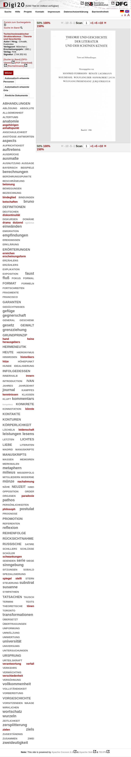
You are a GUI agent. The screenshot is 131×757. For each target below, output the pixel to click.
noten (31, 486)
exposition (10, 273)
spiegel (7, 578)
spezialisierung (14, 574)
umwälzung (11, 632)
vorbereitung (13, 693)
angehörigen (11, 125)
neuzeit (19, 486)
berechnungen (15, 172)
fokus (16, 278)
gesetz (8, 325)
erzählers (10, 264)
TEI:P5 (102, 752)
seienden (9, 560)
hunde (7, 365)
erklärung (11, 244)
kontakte (11, 413)
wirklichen (11, 707)
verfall (30, 663)
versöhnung (12, 679)
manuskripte (24, 449)
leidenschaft (26, 429)
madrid (8, 449)
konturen (12, 419)
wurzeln (9, 716)
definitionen (14, 206)
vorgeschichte (17, 697)
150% (40, 26)
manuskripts (14, 454)
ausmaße (11, 158)
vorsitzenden (13, 703)
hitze (6, 361)
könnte (29, 408)
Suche (7, 11)
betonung (9, 184)
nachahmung (25, 481)
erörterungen (16, 249)
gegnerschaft (14, 315)
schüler (9, 553)
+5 (96, 22)
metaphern (12, 468)
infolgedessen (16, 370)
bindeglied (9, 197)
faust (29, 273)
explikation (11, 269)
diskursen (10, 219)
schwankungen (12, 556)
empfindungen (15, 235)
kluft (7, 398)
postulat (27, 509)
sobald (28, 569)
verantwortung (12, 663)
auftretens (11, 149)
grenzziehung (14, 330)
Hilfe (17, 11)
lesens (28, 434)
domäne (28, 219)
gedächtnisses (14, 306)
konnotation (12, 408)
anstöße (10, 136)
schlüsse (27, 548)
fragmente (11, 292)
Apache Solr (86, 752)
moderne (27, 477)
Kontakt (39, 11)
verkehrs (10, 667)
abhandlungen (16, 103)
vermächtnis (12, 672)
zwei (31, 738)
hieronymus (25, 352)
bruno (29, 201)
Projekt (28, 11)
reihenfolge (14, 532)
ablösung (10, 108)
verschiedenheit (13, 675)
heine (30, 338)
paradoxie (27, 495)
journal (9, 390)
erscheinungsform (14, 256)
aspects (9, 141)
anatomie (11, 121)
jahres (8, 385)
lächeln (9, 429)
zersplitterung (15, 725)
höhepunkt (26, 361)
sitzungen (10, 569)
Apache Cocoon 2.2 (62, 752)
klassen (28, 394)
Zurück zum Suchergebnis (17, 22)
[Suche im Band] (12, 59)
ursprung (12, 655)
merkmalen (11, 463)
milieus (9, 472)
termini (8, 601)
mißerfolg (25, 472)
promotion (13, 518)
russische (12, 543)
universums (11, 646)
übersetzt (10, 619)
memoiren (27, 459)
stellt (19, 578)
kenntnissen (10, 394)
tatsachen (12, 596)
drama (7, 222)
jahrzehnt (26, 385)
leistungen (12, 434)
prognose (10, 513)
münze (8, 481)
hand (6, 338)
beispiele (27, 167)
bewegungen (12, 188)
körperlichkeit (17, 424)
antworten (25, 136)
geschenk (27, 320)
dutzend (18, 222)
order (29, 491)
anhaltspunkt (11, 128)
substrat (26, 582)
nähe (6, 486)
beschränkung (14, 180)
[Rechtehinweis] (16, 66)
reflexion (10, 527)
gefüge (9, 311)
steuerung (11, 582)
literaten (27, 444)
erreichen (8, 253)
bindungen (26, 197)
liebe (7, 444)
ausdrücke (11, 154)
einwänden (12, 226)
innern (30, 375)
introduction (12, 381)
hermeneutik (14, 346)
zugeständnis (13, 734)
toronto (9, 610)
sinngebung (13, 565)
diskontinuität (11, 215)
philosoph (9, 509)
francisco (10, 296)
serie (21, 560)
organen (9, 495)
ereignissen (11, 239)
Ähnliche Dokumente (16, 95)
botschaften (10, 201)
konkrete (25, 403)
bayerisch (10, 167)
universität (12, 641)
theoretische (13, 606)
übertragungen (14, 623)
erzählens (10, 260)
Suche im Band (11, 27)
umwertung (11, 637)
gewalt (27, 324)
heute (8, 351)
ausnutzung (11, 163)
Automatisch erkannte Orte (16, 89)
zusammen (10, 738)
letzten (8, 439)
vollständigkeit (15, 688)
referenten (11, 523)
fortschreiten (13, 288)
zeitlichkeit (11, 720)
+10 (101, 22)
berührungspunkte (17, 176)
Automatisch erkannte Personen (16, 80)
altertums (10, 117)
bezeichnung (12, 192)
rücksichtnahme (18, 538)
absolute (27, 108)
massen (8, 459)
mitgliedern (11, 477)
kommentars (23, 398)
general (9, 320)
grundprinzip (15, 334)
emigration (11, 231)
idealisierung (24, 365)
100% (46, 22)
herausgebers (11, 342)
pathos (9, 500)
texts (30, 601)
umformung (11, 628)
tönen (30, 606)
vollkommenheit (17, 684)
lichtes (27, 438)
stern (29, 578)
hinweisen (10, 357)
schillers (10, 548)
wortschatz (12, 711)
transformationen (18, 614)
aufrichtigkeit (13, 145)
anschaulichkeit (15, 132)
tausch (29, 597)
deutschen (10, 211)
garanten (12, 301)
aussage (27, 163)
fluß (6, 278)
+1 (92, 22)
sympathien (11, 591)
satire (29, 544)
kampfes (27, 390)
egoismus (29, 223)
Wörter (8, 73)
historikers (27, 357)
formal (28, 278)
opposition (10, 491)
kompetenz (8, 404)
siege (30, 560)
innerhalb (10, 375)
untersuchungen (15, 650)
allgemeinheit (13, 112)
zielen (6, 729)
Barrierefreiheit (100, 11)
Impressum (54, 11)
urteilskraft (12, 660)
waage (29, 703)
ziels (30, 729)
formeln (27, 283)
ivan (30, 380)
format (9, 282)
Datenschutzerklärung (76, 11)
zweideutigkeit (15, 742)
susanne (10, 587)
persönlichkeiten (16, 504)
